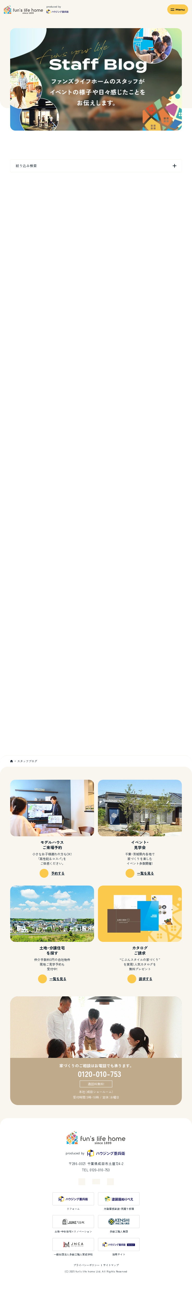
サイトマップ (111, 1265)
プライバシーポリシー (86, 1265)
